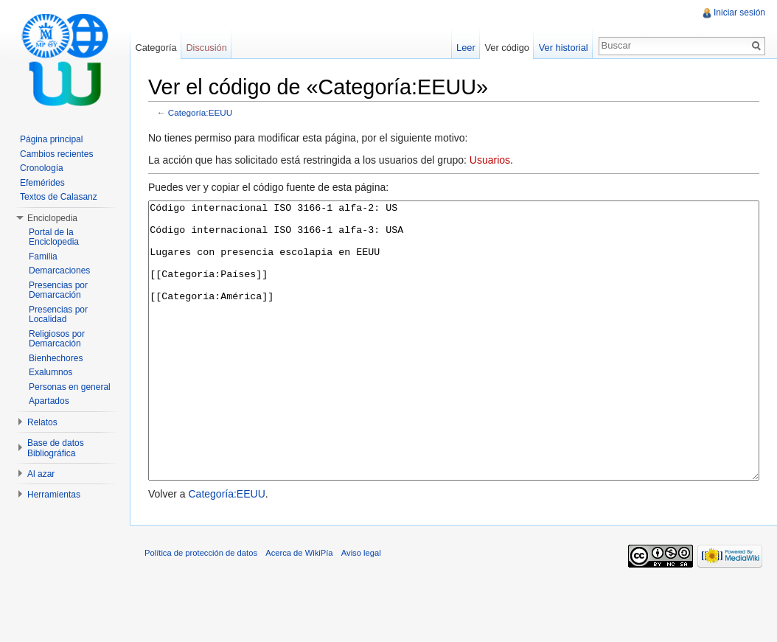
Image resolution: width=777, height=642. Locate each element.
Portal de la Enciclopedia (54, 237)
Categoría (155, 47)
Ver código (506, 47)
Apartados (49, 401)
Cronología (41, 168)
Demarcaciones (59, 270)
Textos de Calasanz (58, 197)
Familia (43, 256)
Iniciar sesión (739, 12)
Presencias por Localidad (58, 314)
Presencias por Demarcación (58, 290)
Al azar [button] (41, 474)
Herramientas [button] (53, 494)
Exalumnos (50, 372)
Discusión (206, 47)
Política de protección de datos (200, 608)
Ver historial (563, 47)
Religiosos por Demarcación (57, 339)
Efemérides (42, 183)
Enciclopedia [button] (52, 218)
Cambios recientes (56, 154)
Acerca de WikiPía (298, 608)
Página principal (51, 139)
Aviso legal (361, 608)
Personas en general (70, 387)
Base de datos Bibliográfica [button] (55, 448)
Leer (465, 47)
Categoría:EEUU (200, 112)
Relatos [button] (42, 422)
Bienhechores (56, 358)
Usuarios (490, 160)
